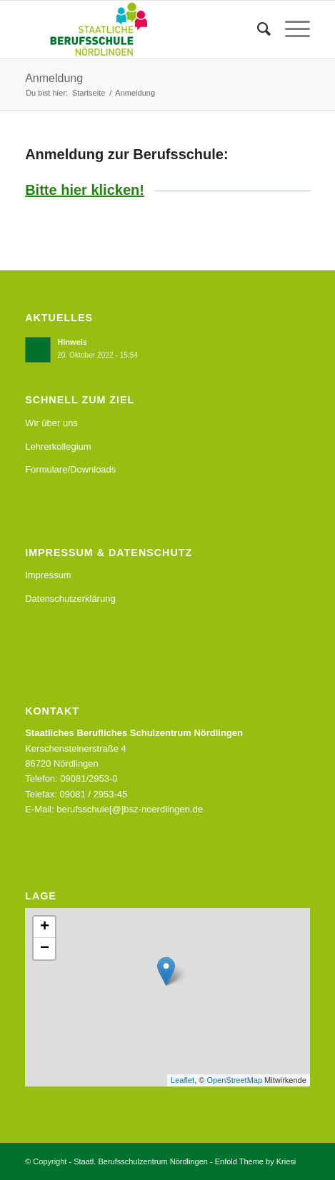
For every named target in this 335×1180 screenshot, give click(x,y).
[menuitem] (257, 29)
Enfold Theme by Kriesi (255, 1161)
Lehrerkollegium (58, 446)
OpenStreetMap (234, 1080)
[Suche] (257, 29)
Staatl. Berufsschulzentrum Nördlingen (141, 1161)
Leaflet (182, 1080)
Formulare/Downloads (70, 469)
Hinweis (72, 342)
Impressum (48, 575)
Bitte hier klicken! (84, 190)
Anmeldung (54, 78)
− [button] (44, 948)
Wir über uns (51, 423)
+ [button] (44, 927)
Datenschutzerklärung (70, 598)
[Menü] (290, 29)
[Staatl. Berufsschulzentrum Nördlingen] (139, 29)
